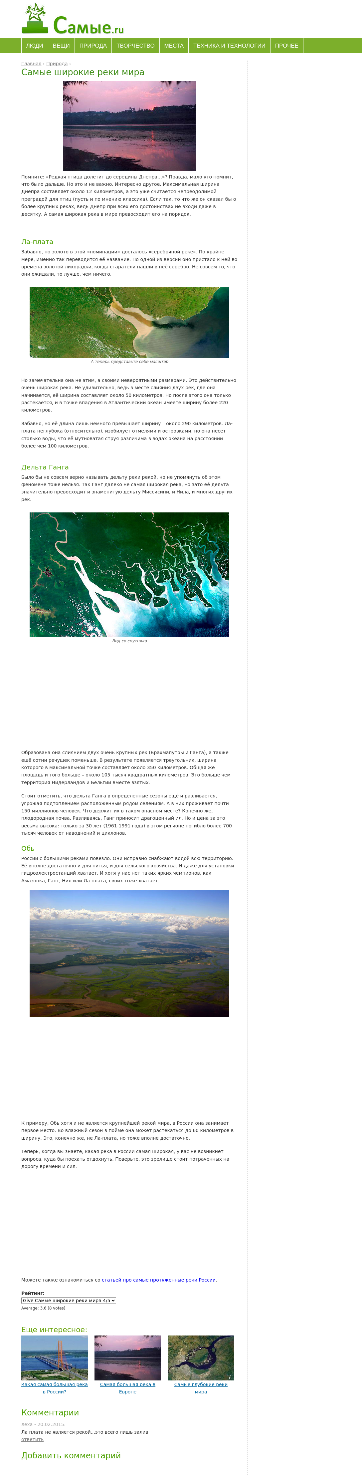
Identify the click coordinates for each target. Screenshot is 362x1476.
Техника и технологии (229, 46)
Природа (93, 46)
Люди (34, 46)
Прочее (286, 46)
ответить (32, 1439)
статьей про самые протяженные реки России (159, 1280)
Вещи (61, 46)
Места (174, 46)
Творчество (135, 46)
